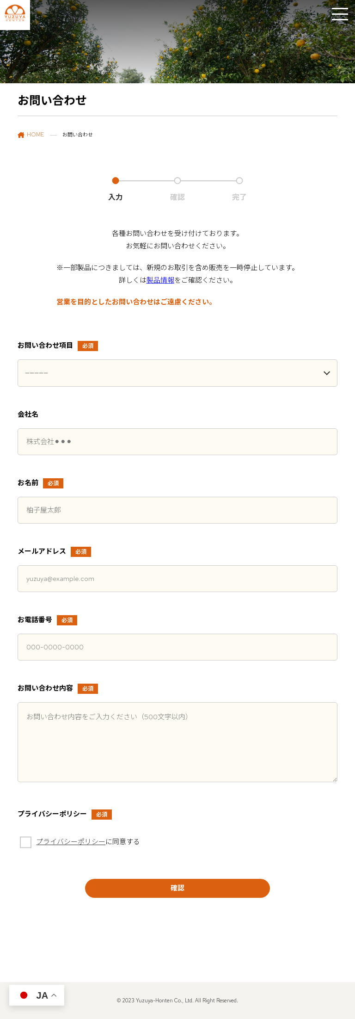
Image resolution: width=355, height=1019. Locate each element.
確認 (177, 888)
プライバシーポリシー (70, 841)
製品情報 (160, 280)
